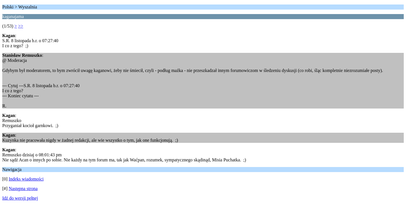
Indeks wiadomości (26, 179)
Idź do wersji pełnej (20, 198)
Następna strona (23, 188)
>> (20, 26)
